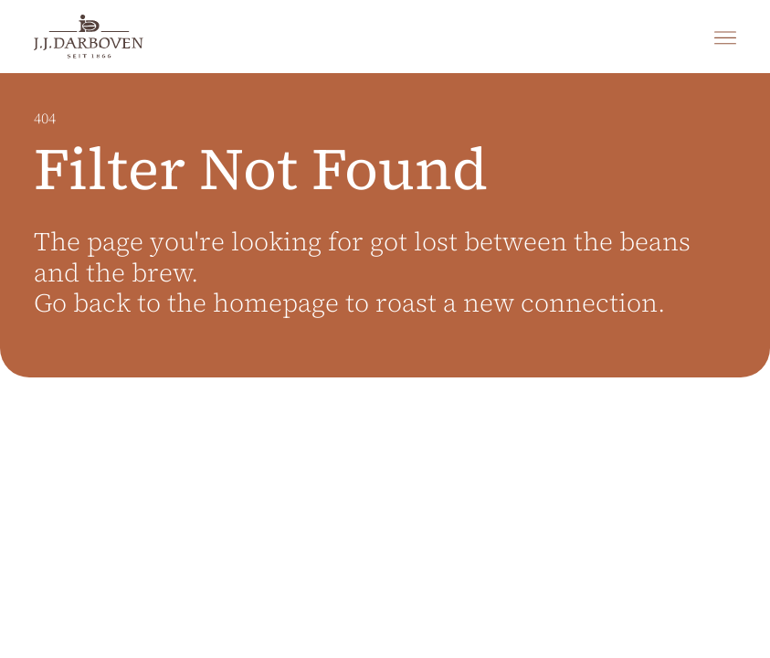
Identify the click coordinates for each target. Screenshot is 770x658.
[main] (385, 365)
